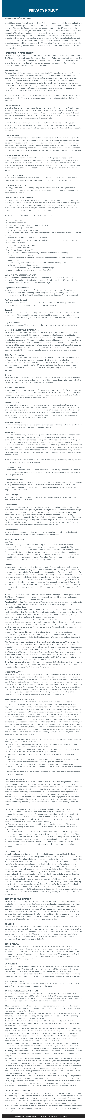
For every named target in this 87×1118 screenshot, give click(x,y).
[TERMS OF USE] (42, 1116)
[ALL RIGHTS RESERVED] (31, 1116)
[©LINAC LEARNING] (19, 1116)
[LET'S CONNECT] (63, 1116)
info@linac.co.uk (48, 986)
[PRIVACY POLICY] (53, 1116)
